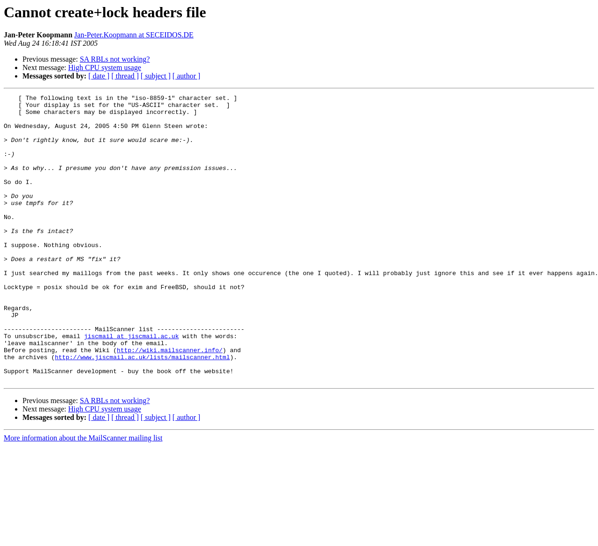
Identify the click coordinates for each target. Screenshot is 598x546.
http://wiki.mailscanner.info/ (170, 401)
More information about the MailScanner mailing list (83, 495)
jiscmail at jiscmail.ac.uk (131, 385)
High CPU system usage (104, 67)
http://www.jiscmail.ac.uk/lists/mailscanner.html (142, 410)
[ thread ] (125, 76)
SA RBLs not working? (115, 59)
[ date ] (98, 76)
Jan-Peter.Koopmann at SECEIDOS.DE (134, 35)
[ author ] (187, 76)
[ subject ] (156, 76)
